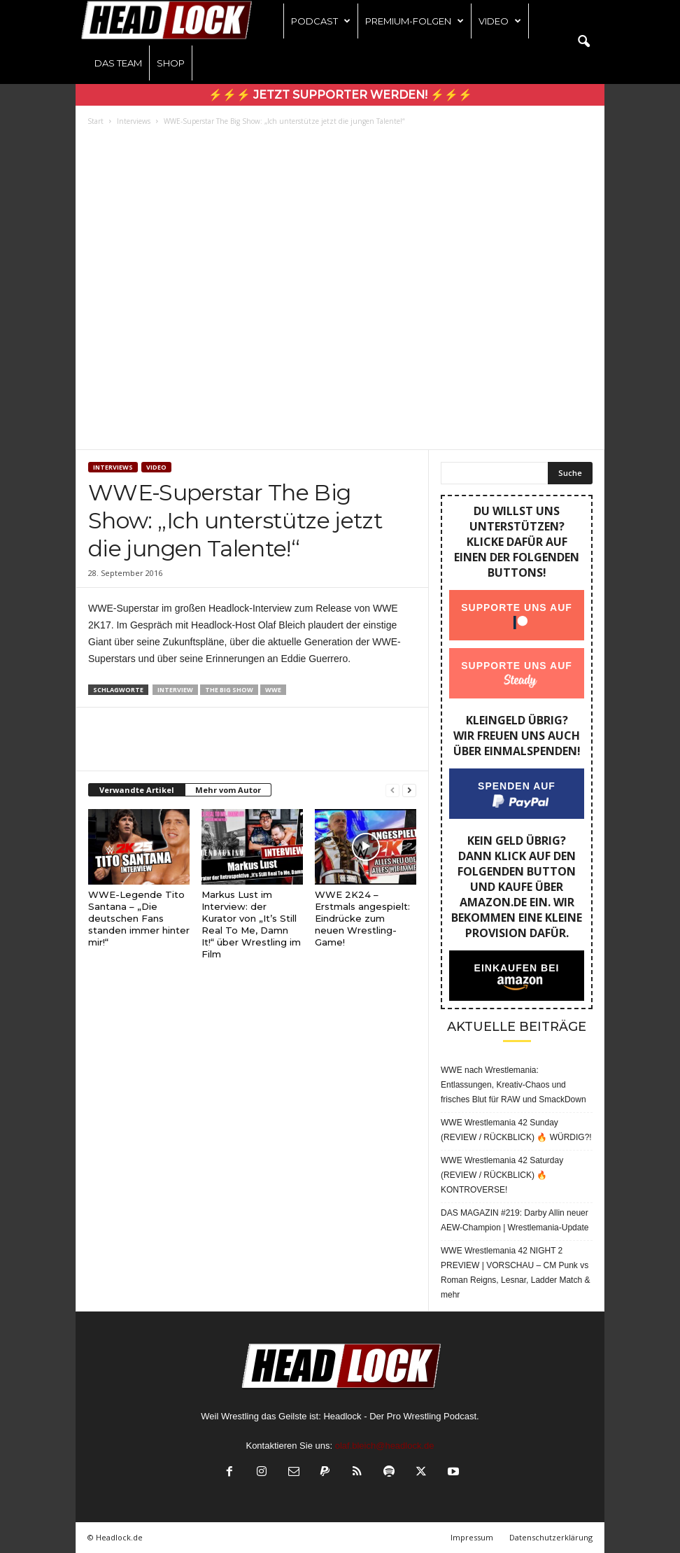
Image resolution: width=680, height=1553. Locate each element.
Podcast (320, 20)
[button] (583, 42)
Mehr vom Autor (228, 790)
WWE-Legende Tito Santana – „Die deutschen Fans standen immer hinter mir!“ (139, 918)
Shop (171, 63)
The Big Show (229, 689)
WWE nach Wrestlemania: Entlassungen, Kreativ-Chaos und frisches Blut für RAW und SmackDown (513, 1084)
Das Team (118, 63)
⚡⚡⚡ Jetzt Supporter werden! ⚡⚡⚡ (340, 94)
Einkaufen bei (517, 968)
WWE (273, 689)
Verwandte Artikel (136, 790)
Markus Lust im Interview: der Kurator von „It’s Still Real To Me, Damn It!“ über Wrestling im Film (251, 924)
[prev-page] (392, 790)
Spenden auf (516, 786)
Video (500, 20)
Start (95, 121)
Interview (175, 689)
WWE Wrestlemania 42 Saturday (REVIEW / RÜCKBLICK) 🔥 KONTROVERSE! (502, 1175)
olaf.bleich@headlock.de (384, 1445)
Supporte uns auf (516, 607)
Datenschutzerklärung (551, 1537)
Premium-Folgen (414, 20)
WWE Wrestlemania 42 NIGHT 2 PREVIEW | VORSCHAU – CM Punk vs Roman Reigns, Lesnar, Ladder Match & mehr (515, 1273)
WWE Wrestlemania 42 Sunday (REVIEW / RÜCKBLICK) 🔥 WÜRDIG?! (516, 1130)
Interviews (133, 121)
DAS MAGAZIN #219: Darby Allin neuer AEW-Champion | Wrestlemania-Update (514, 1220)
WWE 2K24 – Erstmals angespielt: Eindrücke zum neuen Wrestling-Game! (362, 918)
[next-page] (409, 790)
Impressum (472, 1537)
